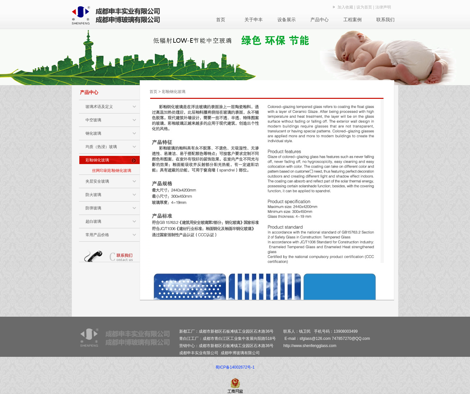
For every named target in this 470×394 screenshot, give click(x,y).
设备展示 (286, 19)
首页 (220, 19)
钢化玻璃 (93, 133)
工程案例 (352, 19)
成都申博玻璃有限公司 (240, 353)
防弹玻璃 (93, 208)
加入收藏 (345, 7)
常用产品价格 (97, 235)
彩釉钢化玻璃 (97, 160)
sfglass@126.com (315, 338)
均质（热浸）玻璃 (101, 146)
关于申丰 (253, 19)
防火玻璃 (93, 194)
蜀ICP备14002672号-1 (235, 367)
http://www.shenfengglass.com (309, 345)
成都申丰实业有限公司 (198, 353)
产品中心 (319, 19)
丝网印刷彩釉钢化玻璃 (111, 170)
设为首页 (364, 7)
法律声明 (383, 7)
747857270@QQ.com (351, 338)
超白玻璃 (93, 221)
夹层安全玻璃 (97, 181)
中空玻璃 (93, 120)
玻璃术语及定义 (99, 106)
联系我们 (385, 19)
